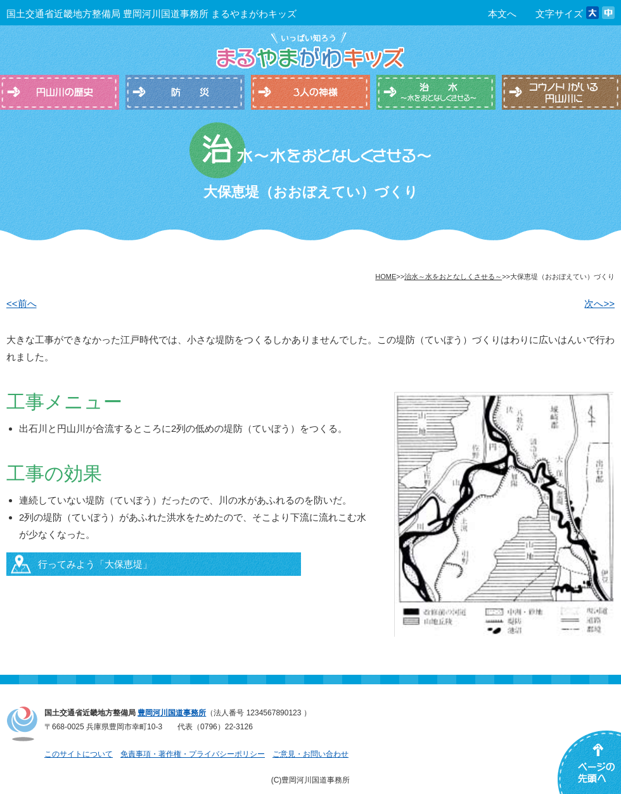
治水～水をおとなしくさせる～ (453, 276)
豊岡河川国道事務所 (172, 712)
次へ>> (599, 303)
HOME (385, 276)
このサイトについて (78, 754)
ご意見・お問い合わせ (310, 754)
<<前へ (21, 303)
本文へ (502, 13)
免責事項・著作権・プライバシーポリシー (192, 754)
